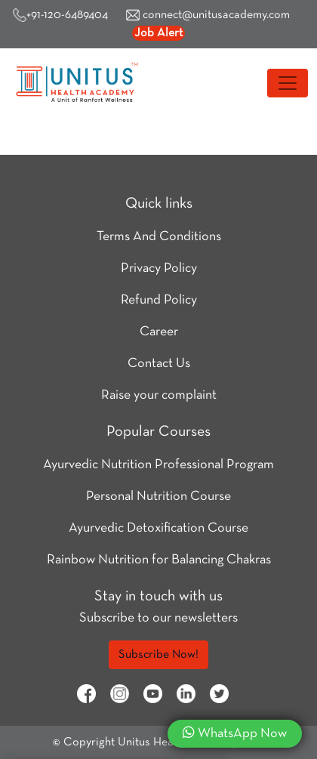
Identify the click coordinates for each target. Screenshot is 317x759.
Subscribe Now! (158, 654)
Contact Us (159, 363)
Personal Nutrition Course (158, 496)
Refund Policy (159, 300)
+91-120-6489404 (60, 15)
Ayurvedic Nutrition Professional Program (158, 464)
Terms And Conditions (159, 236)
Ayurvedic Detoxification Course (158, 528)
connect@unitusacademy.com (208, 15)
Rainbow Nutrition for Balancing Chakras (159, 560)
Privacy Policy (159, 268)
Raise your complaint (159, 395)
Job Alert (158, 33)
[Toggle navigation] (287, 83)
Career (159, 332)
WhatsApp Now (235, 732)
